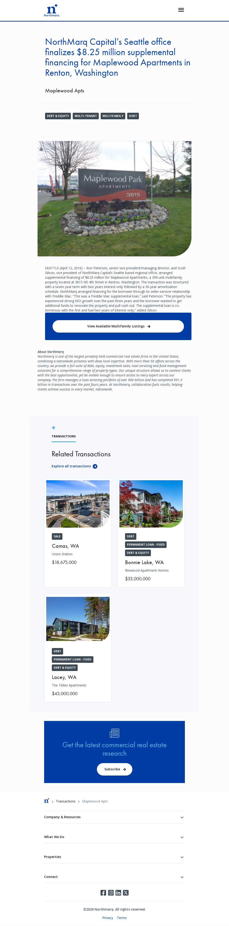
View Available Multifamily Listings (116, 326)
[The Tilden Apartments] (77, 647)
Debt (133, 116)
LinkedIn (118, 893)
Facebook (103, 893)
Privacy (107, 917)
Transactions (66, 801)
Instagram (111, 893)
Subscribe (112, 769)
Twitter (126, 893)
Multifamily (113, 116)
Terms (122, 917)
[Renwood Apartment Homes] (151, 532)
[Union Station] (77, 524)
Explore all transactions (71, 466)
